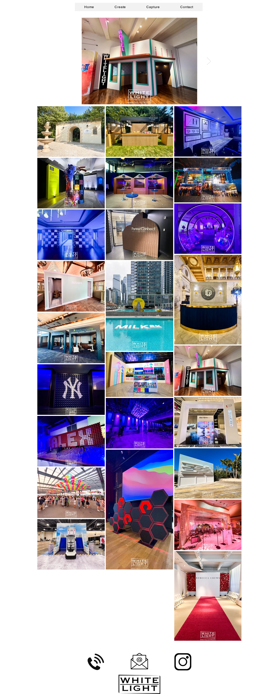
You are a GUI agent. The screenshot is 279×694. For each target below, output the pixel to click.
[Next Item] (208, 61)
